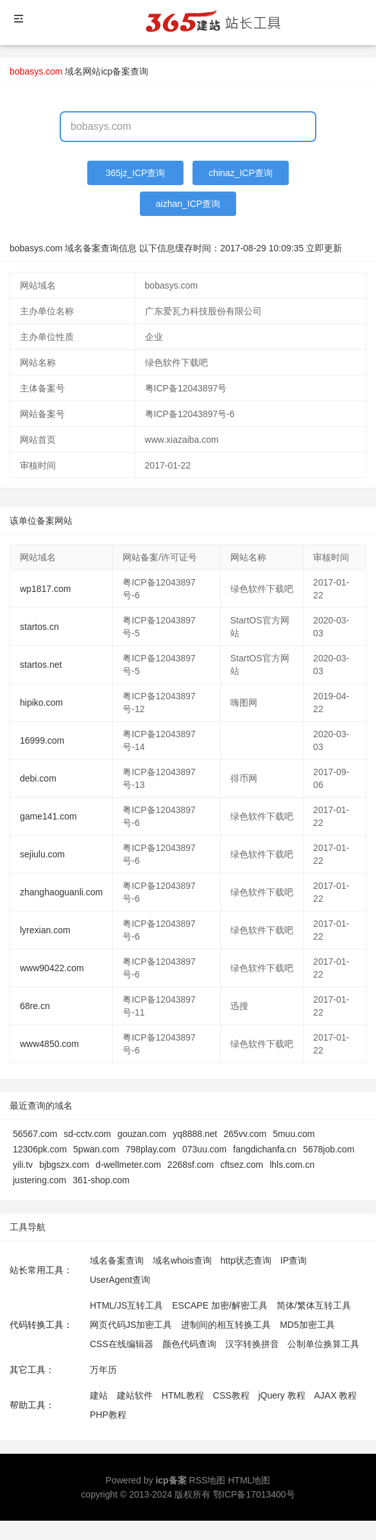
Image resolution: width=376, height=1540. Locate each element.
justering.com (39, 1180)
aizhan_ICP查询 (188, 204)
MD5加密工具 (307, 1325)
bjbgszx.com (64, 1164)
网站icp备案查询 (115, 71)
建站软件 (135, 1395)
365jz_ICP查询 (136, 173)
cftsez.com (241, 1164)
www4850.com (49, 1044)
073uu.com (204, 1149)
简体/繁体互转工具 (314, 1305)
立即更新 (324, 248)
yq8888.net (195, 1134)
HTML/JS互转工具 (126, 1305)
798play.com (151, 1149)
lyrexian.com (45, 930)
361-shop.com (101, 1180)
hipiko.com (41, 702)
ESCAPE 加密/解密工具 (220, 1305)
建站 (99, 1395)
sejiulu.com (42, 854)
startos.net (41, 664)
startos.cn (39, 627)
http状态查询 (246, 1260)
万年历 (103, 1370)
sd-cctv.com (87, 1134)
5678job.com (328, 1149)
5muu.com (293, 1134)
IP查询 (293, 1260)
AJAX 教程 (335, 1395)
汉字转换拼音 (252, 1344)
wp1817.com (45, 589)
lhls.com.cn (291, 1164)
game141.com (48, 816)
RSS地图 (207, 1480)
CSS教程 (231, 1395)
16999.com (42, 740)
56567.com (35, 1134)
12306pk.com (40, 1149)
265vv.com (245, 1134)
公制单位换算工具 (323, 1344)
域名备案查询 (117, 1260)
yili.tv (23, 1164)
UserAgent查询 (120, 1280)
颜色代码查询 (189, 1344)
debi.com (38, 778)
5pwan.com (96, 1149)
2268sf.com (190, 1164)
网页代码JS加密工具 (131, 1325)
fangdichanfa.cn (264, 1149)
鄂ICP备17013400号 (254, 1494)
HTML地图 (249, 1480)
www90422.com (52, 968)
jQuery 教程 (281, 1395)
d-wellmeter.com (128, 1164)
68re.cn (35, 1006)
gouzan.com (141, 1134)
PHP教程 (108, 1415)
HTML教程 (183, 1395)
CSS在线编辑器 (121, 1344)
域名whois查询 (182, 1260)
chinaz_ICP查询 (241, 173)
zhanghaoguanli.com (61, 892)
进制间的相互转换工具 (226, 1325)
